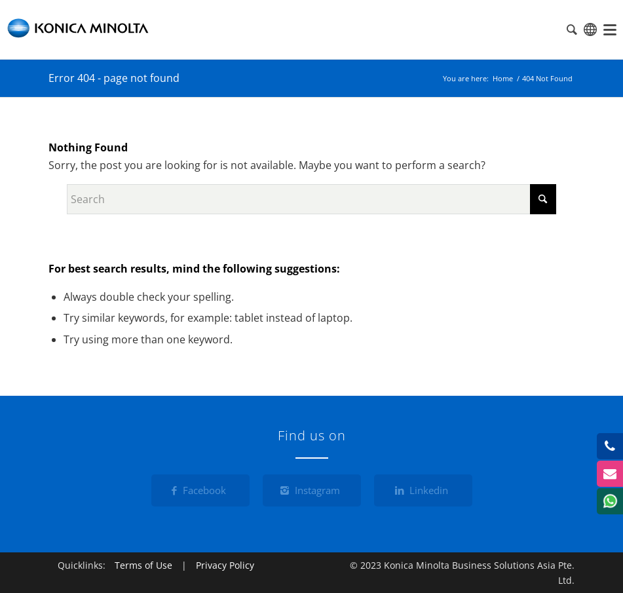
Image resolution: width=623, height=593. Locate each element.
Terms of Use (143, 565)
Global (590, 29)
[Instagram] (312, 490)
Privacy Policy (225, 565)
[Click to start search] (543, 199)
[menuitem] (609, 29)
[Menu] (609, 29)
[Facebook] (200, 490)
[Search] (311, 199)
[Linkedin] (423, 490)
